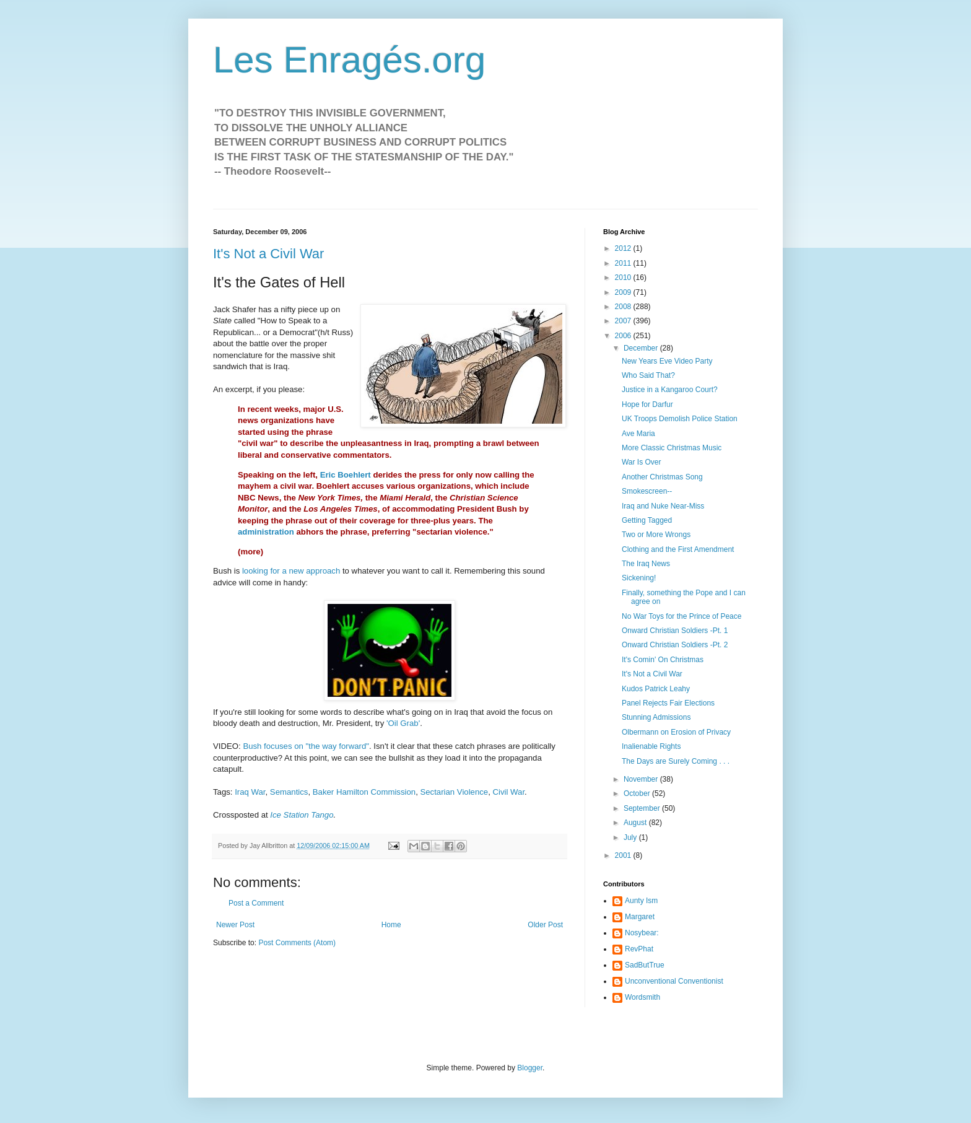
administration (266, 531)
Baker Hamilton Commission (364, 792)
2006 (624, 335)
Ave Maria (638, 433)
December (642, 348)
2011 (624, 263)
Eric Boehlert (345, 474)
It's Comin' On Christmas (662, 659)
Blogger (529, 1068)
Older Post (545, 924)
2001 (624, 855)
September (643, 808)
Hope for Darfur (647, 404)
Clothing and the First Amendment (678, 549)
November (642, 779)
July (631, 837)
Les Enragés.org (349, 60)
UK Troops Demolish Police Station (680, 418)
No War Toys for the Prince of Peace (681, 616)
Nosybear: (642, 933)
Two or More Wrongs (656, 534)
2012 (624, 248)
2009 (624, 292)
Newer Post (235, 924)
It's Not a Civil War (268, 253)
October (638, 793)
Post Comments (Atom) (297, 942)
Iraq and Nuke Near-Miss (663, 506)
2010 (624, 277)
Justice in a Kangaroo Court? (670, 389)
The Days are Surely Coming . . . (675, 761)
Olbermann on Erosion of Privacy (676, 732)
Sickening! (639, 578)
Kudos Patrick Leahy (656, 688)
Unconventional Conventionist (674, 981)
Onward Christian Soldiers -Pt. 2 (675, 644)
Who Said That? (648, 375)
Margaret (640, 916)
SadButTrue (644, 965)
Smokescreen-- (647, 491)
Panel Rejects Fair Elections (668, 703)
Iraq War (250, 792)
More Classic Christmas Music (671, 448)
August (636, 822)
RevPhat (639, 949)
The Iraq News (646, 563)
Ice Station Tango (301, 814)
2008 (624, 306)
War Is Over (641, 462)
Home (391, 924)
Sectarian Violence (454, 792)
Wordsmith (642, 997)
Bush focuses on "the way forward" (306, 746)
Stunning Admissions (656, 717)
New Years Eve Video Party (667, 361)
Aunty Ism (641, 900)
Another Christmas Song (662, 477)
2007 (624, 321)
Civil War (509, 792)
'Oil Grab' (403, 723)
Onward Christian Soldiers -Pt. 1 (675, 630)
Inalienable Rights (651, 746)
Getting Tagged (647, 520)
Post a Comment (256, 903)
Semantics (289, 792)
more (250, 551)
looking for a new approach (291, 570)
